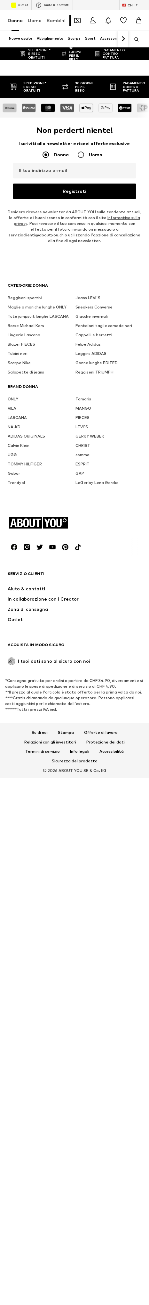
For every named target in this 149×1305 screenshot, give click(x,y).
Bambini (56, 20)
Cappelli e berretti (93, 1294)
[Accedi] (93, 20)
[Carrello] (139, 20)
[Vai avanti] (123, 39)
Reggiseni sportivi (25, 1257)
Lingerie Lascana (24, 1294)
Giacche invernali (91, 1276)
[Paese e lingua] (130, 5)
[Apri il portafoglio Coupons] (77, 20)
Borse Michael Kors (26, 1285)
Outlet (19, 5)
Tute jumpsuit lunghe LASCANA (38, 1276)
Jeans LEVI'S (87, 1257)
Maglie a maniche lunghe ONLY (37, 1266)
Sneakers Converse (94, 1266)
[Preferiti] (123, 20)
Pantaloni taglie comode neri (103, 1285)
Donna (15, 20)
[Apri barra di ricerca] (134, 39)
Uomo (35, 20)
